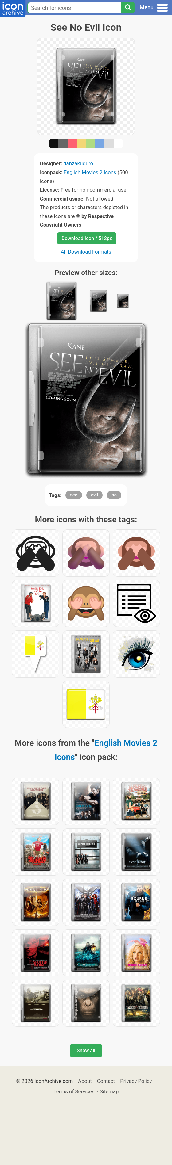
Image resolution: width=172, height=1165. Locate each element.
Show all (86, 1050)
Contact (106, 1081)
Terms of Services (74, 1091)
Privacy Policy (136, 1081)
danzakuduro (78, 163)
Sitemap (109, 1091)
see (73, 495)
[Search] (128, 7)
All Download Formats (86, 252)
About (85, 1081)
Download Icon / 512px (86, 238)
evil (94, 495)
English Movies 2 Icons (90, 172)
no (114, 495)
